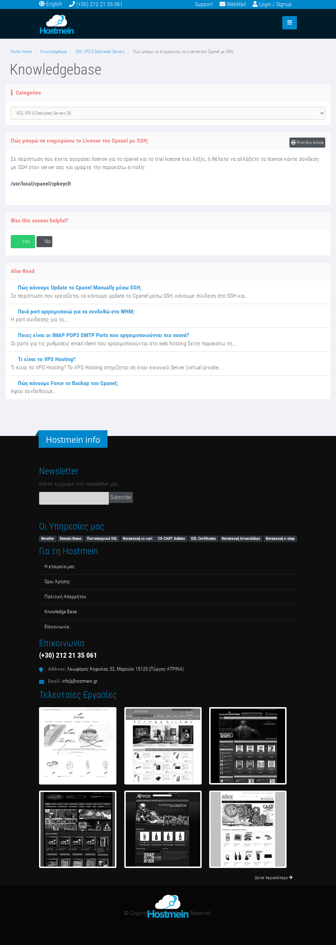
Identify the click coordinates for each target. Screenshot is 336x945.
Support (204, 4)
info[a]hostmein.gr (79, 681)
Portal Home (21, 51)
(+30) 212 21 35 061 (99, 4)
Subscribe (120, 497)
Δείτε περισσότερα (274, 877)
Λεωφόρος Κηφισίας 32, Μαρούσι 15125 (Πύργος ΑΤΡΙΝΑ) (125, 669)
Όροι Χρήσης (57, 582)
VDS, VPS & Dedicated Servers (99, 51)
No (44, 241)
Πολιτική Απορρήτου (65, 597)
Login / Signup (275, 4)
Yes (23, 241)
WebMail (236, 4)
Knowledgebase (53, 51)
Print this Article (307, 142)
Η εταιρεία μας (59, 566)
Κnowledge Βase (60, 612)
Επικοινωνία (56, 627)
